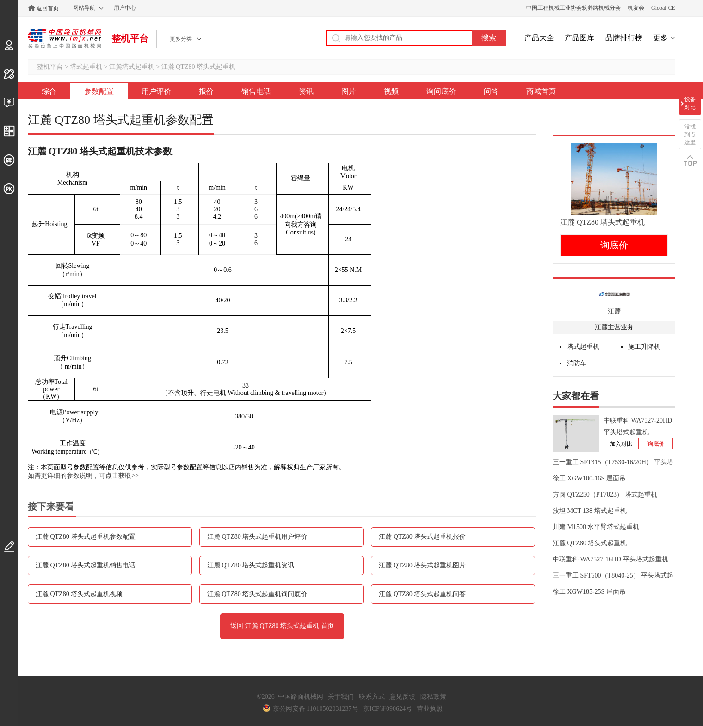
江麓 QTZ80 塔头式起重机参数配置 (86, 536)
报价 (206, 91)
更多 (660, 38)
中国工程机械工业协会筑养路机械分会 (573, 8)
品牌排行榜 (623, 38)
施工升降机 (644, 346)
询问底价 (441, 91)
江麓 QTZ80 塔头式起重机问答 (422, 594)
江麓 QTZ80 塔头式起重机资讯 (250, 565)
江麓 (614, 311)
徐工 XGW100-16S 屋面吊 (589, 478)
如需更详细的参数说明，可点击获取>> (83, 475)
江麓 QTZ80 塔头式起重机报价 (422, 536)
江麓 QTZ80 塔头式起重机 (198, 66)
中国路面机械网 (64, 38)
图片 (348, 91)
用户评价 (156, 91)
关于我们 (341, 696)
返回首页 (48, 8)
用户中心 (125, 8)
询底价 (614, 245)
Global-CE (663, 8)
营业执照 (430, 708)
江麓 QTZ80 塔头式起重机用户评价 (257, 536)
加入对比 (621, 444)
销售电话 (256, 91)
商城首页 (541, 91)
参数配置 (99, 91)
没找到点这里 (690, 134)
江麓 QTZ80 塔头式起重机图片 (422, 565)
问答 (491, 91)
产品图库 (579, 38)
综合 (49, 91)
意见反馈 (402, 696)
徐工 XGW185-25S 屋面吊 (589, 591)
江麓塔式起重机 (131, 66)
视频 (391, 91)
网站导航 (84, 8)
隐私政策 (433, 696)
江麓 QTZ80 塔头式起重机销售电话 (86, 565)
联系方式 (372, 696)
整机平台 (129, 38)
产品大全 (539, 38)
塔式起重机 (86, 66)
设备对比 (690, 103)
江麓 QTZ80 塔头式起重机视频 (79, 594)
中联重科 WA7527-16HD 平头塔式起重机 (610, 559)
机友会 (636, 8)
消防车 (576, 363)
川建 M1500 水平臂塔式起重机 (596, 526)
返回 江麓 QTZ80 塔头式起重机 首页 (281, 625)
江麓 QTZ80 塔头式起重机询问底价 (257, 594)
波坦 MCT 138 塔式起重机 (590, 510)
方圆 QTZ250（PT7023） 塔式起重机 (605, 494)
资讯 (306, 91)
